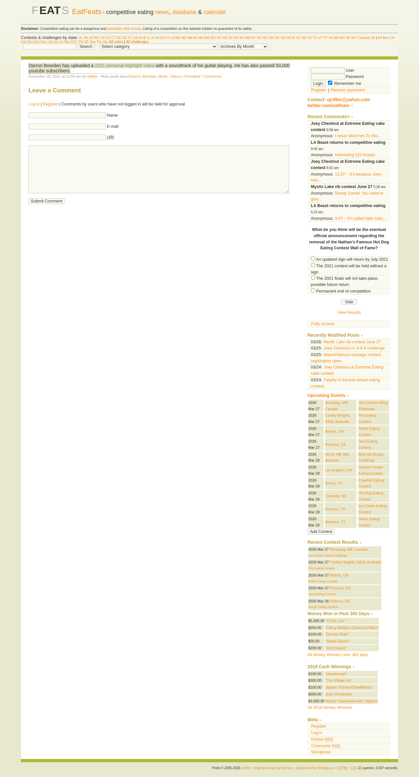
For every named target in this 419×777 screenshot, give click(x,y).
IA (156, 38)
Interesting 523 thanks (355, 155)
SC (298, 38)
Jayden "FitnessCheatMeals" (348, 687)
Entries (322, 739)
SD (303, 38)
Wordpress (321, 752)
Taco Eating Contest (322, 594)
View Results (349, 312)
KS (161, 38)
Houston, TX (335, 509)
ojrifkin (92, 76)
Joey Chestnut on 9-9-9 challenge (354, 348)
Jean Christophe (338, 694)
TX (315, 38)
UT (320, 38)
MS (207, 38)
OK (277, 38)
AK (86, 38)
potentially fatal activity (124, 28)
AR (96, 38)
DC (119, 38)
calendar (215, 12)
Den (30, 42)
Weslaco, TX (335, 522)
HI (140, 38)
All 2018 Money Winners (330, 707)
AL (81, 38)
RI (293, 38)
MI (195, 38)
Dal (23, 42)
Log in (34, 104)
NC (259, 38)
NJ (242, 38)
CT (113, 38)
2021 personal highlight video (125, 65)
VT (325, 38)
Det (36, 42)
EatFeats (86, 12)
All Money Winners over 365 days (338, 655)
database (184, 12)
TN (309, 38)
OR (283, 38)
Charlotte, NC (336, 496)
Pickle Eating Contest (322, 581)
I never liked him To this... (358, 136)
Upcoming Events (327, 395)
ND (265, 38)
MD (184, 38)
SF (86, 42)
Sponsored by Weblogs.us (315, 768)
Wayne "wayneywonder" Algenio (351, 701)
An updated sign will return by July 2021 (352, 259)
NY (253, 38)
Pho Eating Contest (321, 568)
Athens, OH (334, 431)
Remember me (344, 83)
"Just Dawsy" (335, 648)
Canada (363, 38)
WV (342, 38)
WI (348, 38)
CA (102, 38)
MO (213, 38)
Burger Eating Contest (323, 607)
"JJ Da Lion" (335, 621)
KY (167, 38)
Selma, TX (333, 483)
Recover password (347, 90)
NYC (74, 42)
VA (331, 38)
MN (200, 38)
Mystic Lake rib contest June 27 (352, 342)
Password (337, 76)
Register (50, 104)
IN (153, 38)
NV (230, 38)
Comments (213, 76)
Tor (99, 42)
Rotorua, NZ (340, 601)
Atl (380, 38)
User (333, 70)
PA (288, 38)
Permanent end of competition (343, 291)
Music (163, 76)
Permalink (192, 76)
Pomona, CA (335, 444)
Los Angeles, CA (338, 470)
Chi (392, 38)
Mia (67, 42)
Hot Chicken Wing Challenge (327, 555)
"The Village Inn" (338, 680)
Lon (55, 42)
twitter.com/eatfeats (329, 105)
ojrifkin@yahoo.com (348, 99)
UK (373, 38)
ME (177, 38)
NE (225, 38)
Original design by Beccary (273, 768)
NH (236, 38)
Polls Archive (323, 324)
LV (61, 42)
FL (130, 38)
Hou (44, 42)
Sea (93, 42)
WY (354, 38)
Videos (175, 76)
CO (108, 38)
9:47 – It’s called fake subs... (360, 218)
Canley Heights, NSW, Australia (355, 562)
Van (105, 42)
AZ (91, 38)
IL (148, 38)
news (162, 12)
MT (219, 38)
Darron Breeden (143, 76)
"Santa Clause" (337, 641)
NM (247, 38)
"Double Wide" (337, 634)
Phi (81, 42)
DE (125, 38)
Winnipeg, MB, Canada (349, 549)
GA (135, 38)
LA (172, 38)
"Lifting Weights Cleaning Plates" (351, 628)
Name (112, 115)
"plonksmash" (336, 674)
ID (144, 38)
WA (336, 38)
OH (271, 38)
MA (190, 38)
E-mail (112, 126)
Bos (386, 38)
